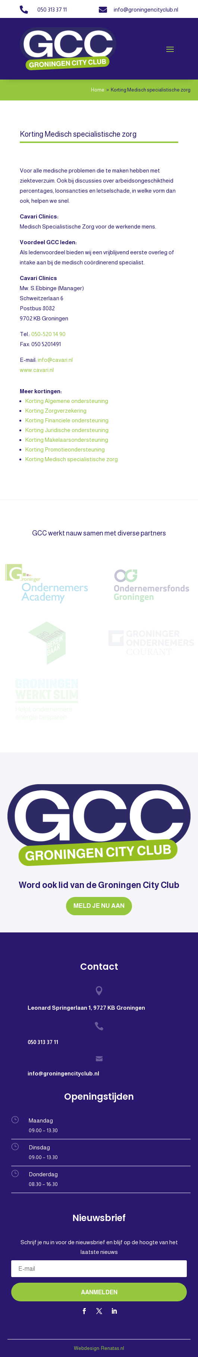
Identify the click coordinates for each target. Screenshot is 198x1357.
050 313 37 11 (52, 9)
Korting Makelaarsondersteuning (66, 440)
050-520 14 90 (48, 334)
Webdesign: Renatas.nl (99, 1348)
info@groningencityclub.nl (146, 9)
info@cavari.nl (55, 360)
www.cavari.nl (37, 370)
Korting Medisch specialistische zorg (71, 459)
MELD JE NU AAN (99, 905)
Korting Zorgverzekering (56, 410)
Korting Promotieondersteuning (65, 449)
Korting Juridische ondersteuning (67, 430)
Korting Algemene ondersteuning (66, 401)
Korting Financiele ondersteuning (67, 420)
